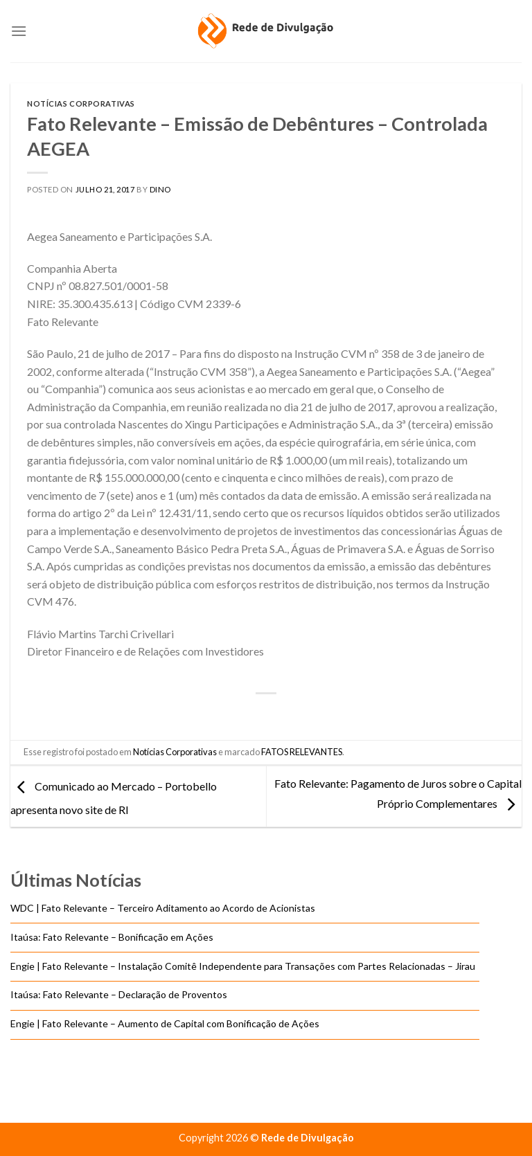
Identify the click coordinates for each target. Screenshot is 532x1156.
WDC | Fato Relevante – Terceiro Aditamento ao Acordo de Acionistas (162, 908)
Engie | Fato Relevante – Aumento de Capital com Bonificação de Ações (164, 1023)
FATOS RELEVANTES (301, 751)
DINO (160, 189)
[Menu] (18, 31)
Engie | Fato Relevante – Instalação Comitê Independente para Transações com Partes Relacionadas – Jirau (244, 965)
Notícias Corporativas (81, 103)
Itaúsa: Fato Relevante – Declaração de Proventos (118, 994)
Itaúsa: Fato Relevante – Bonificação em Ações (111, 937)
